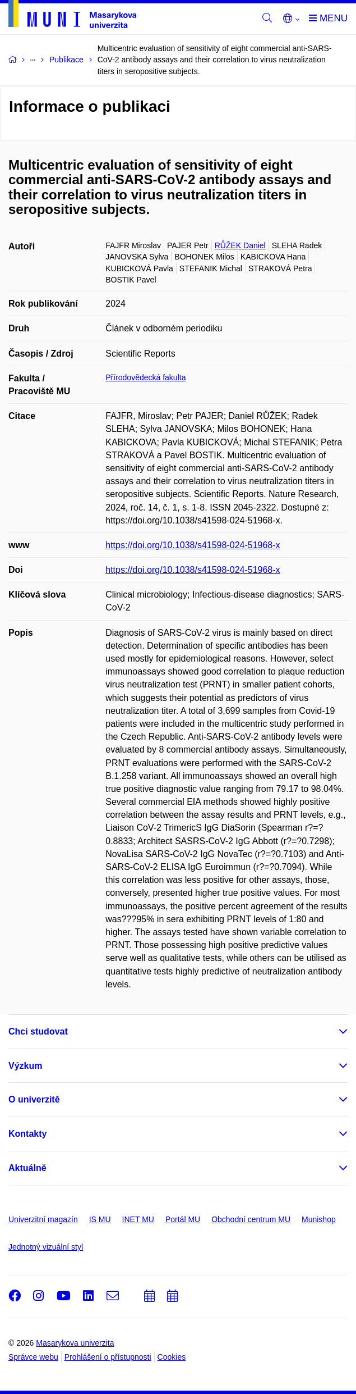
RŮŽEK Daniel (240, 245)
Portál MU (182, 1219)
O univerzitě (34, 1099)
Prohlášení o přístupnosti (107, 1356)
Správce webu (33, 1356)
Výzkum (25, 1065)
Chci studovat (38, 1031)
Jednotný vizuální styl (45, 1246)
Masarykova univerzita (75, 1342)
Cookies (172, 1356)
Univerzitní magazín (43, 1219)
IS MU (100, 1219)
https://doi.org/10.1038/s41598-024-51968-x (192, 545)
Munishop (319, 1219)
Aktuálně (27, 1168)
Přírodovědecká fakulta (145, 377)
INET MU (138, 1219)
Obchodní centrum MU (250, 1219)
